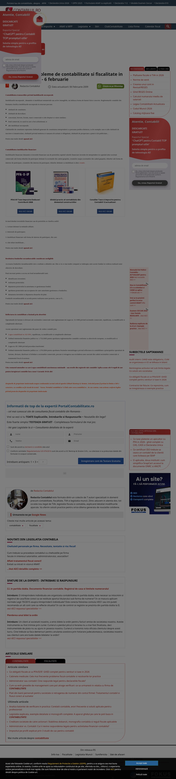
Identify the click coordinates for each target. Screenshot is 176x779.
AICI (112, 769)
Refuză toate (141, 774)
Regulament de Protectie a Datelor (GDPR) (67, 763)
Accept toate (141, 763)
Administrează (142, 769)
